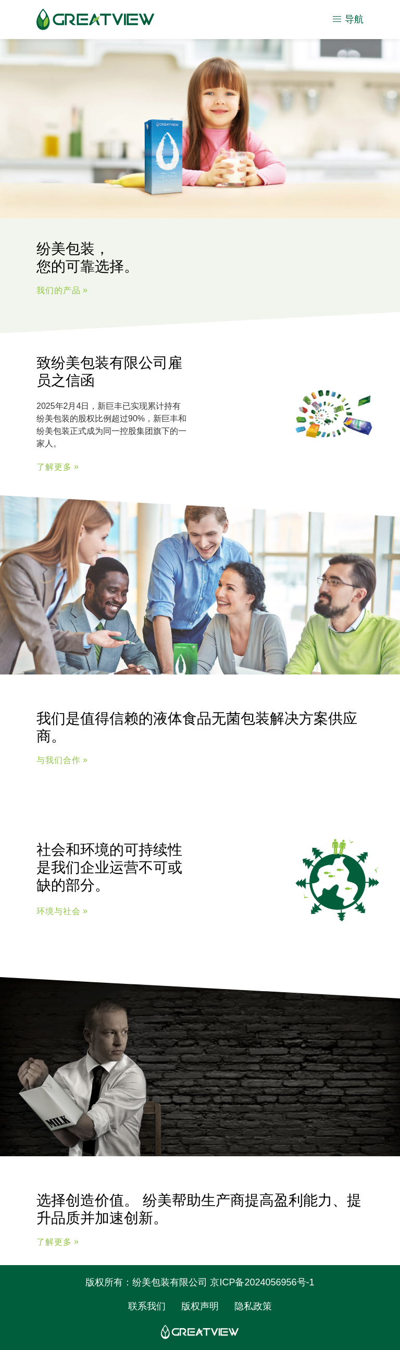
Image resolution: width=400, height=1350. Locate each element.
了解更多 (54, 467)
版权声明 (200, 1306)
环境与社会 (58, 911)
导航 (348, 19)
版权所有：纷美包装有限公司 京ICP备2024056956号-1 (199, 1282)
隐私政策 (253, 1306)
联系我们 (147, 1306)
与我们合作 (58, 760)
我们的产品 (58, 290)
